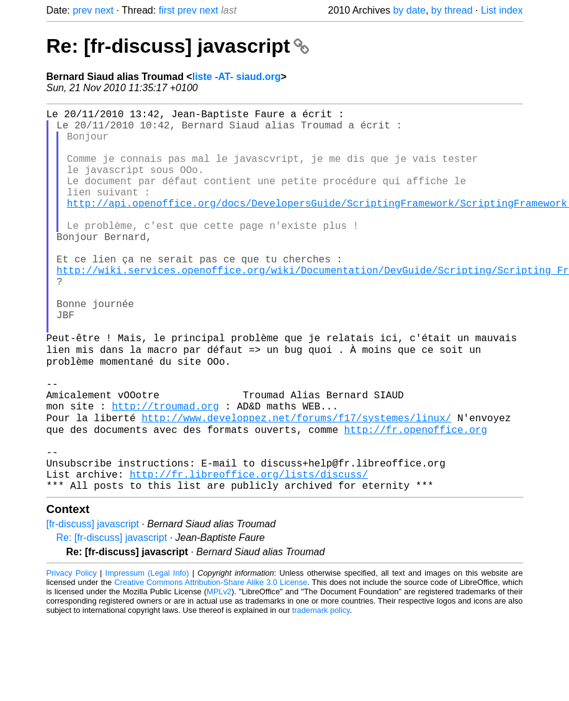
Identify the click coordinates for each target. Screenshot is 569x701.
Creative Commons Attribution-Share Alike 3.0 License (210, 663)
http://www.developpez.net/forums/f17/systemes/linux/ (296, 484)
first (167, 10)
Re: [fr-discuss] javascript (178, 46)
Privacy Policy (72, 654)
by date (409, 10)
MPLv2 (219, 672)
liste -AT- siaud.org (236, 76)
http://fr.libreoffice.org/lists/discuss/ (249, 553)
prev (82, 10)
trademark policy (321, 691)
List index (502, 10)
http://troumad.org (165, 471)
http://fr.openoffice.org (415, 498)
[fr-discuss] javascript (93, 605)
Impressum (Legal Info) (147, 654)
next (104, 10)
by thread (452, 10)
